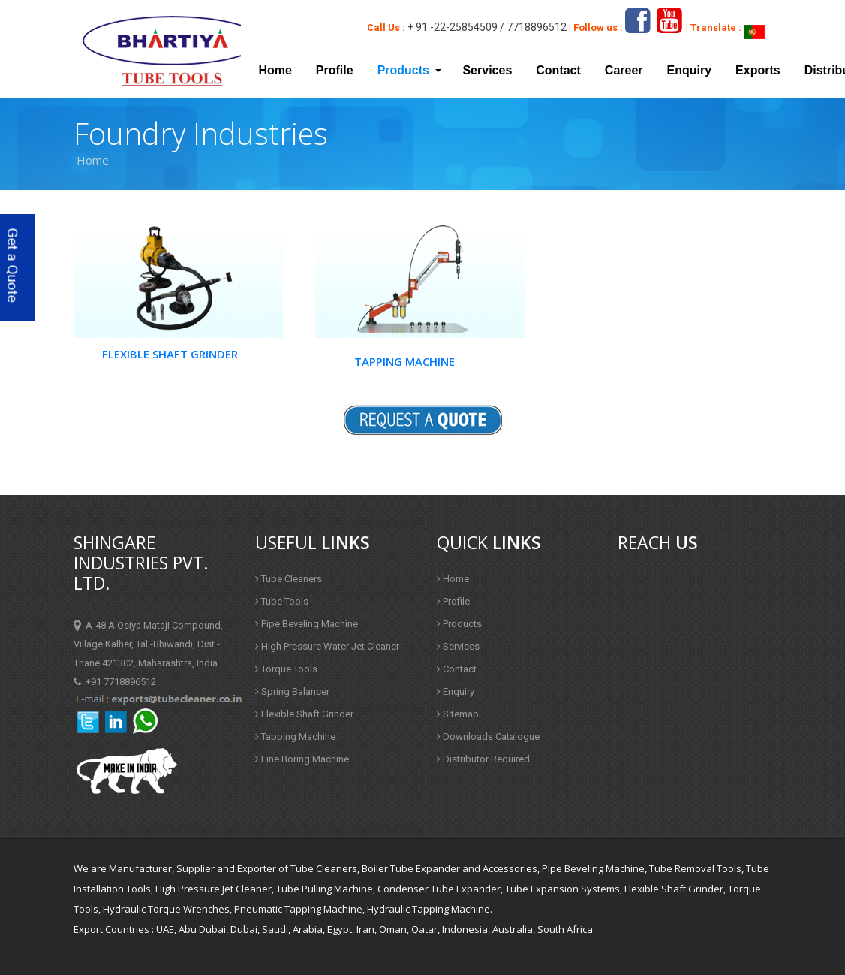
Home (274, 70)
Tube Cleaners (288, 578)
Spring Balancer (292, 691)
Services (487, 70)
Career (624, 70)
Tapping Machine (404, 361)
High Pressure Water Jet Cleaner (327, 646)
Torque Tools (286, 669)
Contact (558, 70)
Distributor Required (483, 759)
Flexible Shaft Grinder (170, 353)
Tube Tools (281, 601)
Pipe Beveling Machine (306, 623)
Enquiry (689, 70)
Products (459, 623)
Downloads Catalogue (488, 736)
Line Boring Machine (302, 759)
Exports (757, 70)
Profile (334, 70)
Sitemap (458, 714)
